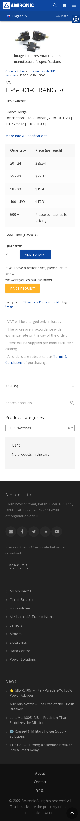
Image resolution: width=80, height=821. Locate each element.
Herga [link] (9, 306)
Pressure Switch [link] (38, 71)
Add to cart (35, 254)
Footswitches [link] (20, 608)
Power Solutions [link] (23, 659)
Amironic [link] (10, 71)
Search (70, 403)
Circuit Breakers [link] (22, 599)
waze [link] (64, 16)
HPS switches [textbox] (38, 428)
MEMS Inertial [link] (21, 591)
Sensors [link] (16, 625)
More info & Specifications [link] (26, 135)
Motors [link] (16, 633)
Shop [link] (22, 71)
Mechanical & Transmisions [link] (32, 616)
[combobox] (40, 428)
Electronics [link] (18, 642)
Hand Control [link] (20, 650)
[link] (18, 5)
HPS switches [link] (29, 302)
